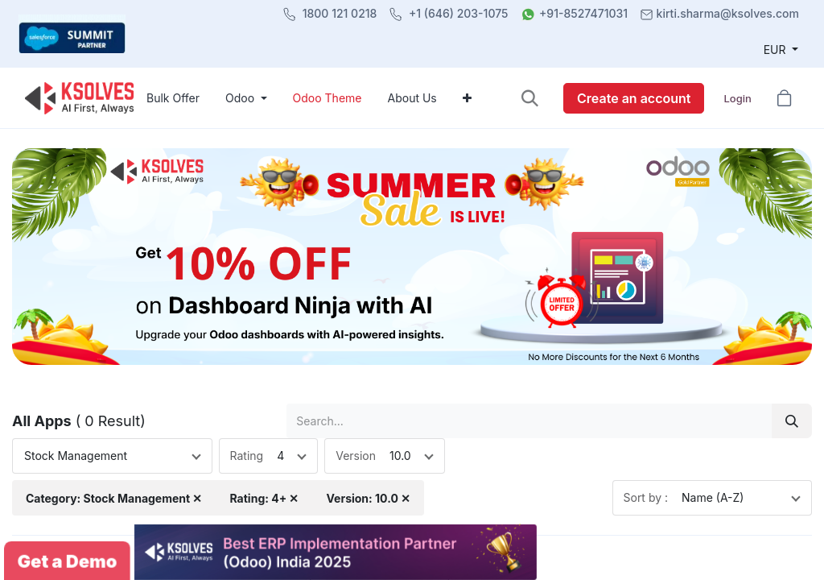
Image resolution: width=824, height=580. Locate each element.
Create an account (633, 98)
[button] (530, 98)
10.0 (400, 455)
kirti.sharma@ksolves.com (728, 13)
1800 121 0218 (340, 13)
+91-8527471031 (583, 13)
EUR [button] (776, 49)
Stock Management (75, 455)
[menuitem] (173, 98)
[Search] (792, 421)
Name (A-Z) (713, 497)
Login (737, 98)
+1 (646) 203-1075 (459, 13)
